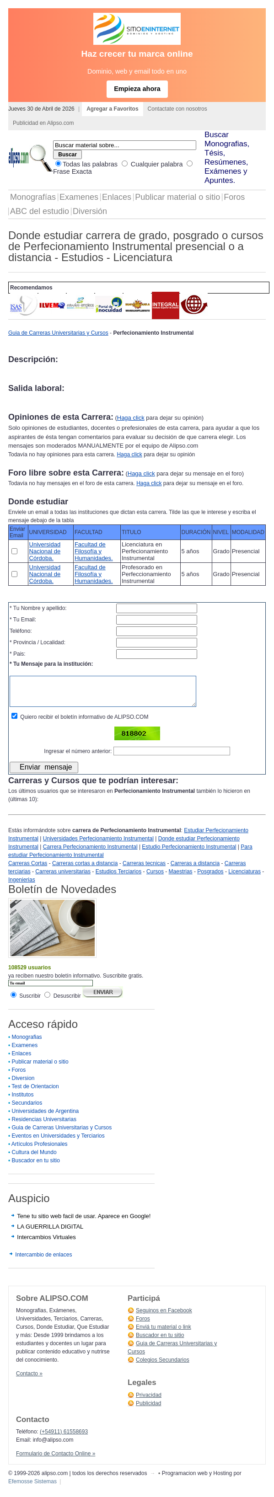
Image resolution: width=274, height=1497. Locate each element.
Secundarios (27, 1110)
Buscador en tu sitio (36, 1167)
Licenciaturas (244, 878)
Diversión (90, 211)
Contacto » (29, 1380)
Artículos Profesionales (39, 1151)
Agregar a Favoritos (112, 109)
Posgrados (210, 878)
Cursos (155, 878)
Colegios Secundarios (162, 1366)
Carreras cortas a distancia (85, 870)
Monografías (33, 197)
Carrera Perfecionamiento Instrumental (90, 853)
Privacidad (148, 1402)
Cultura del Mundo (34, 1159)
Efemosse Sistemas (32, 1488)
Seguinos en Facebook (164, 1317)
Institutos (23, 1101)
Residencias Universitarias (44, 1126)
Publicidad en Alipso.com (43, 123)
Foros (234, 197)
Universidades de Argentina (45, 1118)
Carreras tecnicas (144, 870)
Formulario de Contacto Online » (55, 1460)
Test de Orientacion (35, 1093)
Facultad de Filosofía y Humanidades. (94, 551)
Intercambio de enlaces (43, 1261)
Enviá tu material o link (163, 1334)
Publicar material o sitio (177, 197)
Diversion (23, 1085)
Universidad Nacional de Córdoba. (45, 551)
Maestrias (181, 878)
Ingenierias (21, 886)
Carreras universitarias (63, 878)
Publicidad (148, 1410)
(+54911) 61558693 (64, 1438)
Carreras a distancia (195, 870)
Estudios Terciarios (119, 878)
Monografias (27, 1044)
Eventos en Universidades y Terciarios (58, 1142)
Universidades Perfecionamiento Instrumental (98, 845)
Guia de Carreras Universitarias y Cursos (58, 333)
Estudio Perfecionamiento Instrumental (189, 853)
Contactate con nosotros (177, 109)
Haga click (131, 417)
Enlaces (116, 197)
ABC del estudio (39, 211)
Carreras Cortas (27, 870)
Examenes (78, 197)
